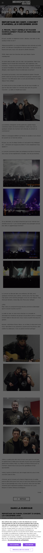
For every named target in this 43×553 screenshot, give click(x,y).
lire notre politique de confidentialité (18, 540)
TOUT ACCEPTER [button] (14, 544)
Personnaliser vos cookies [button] (21, 549)
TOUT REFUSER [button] (29, 544)
